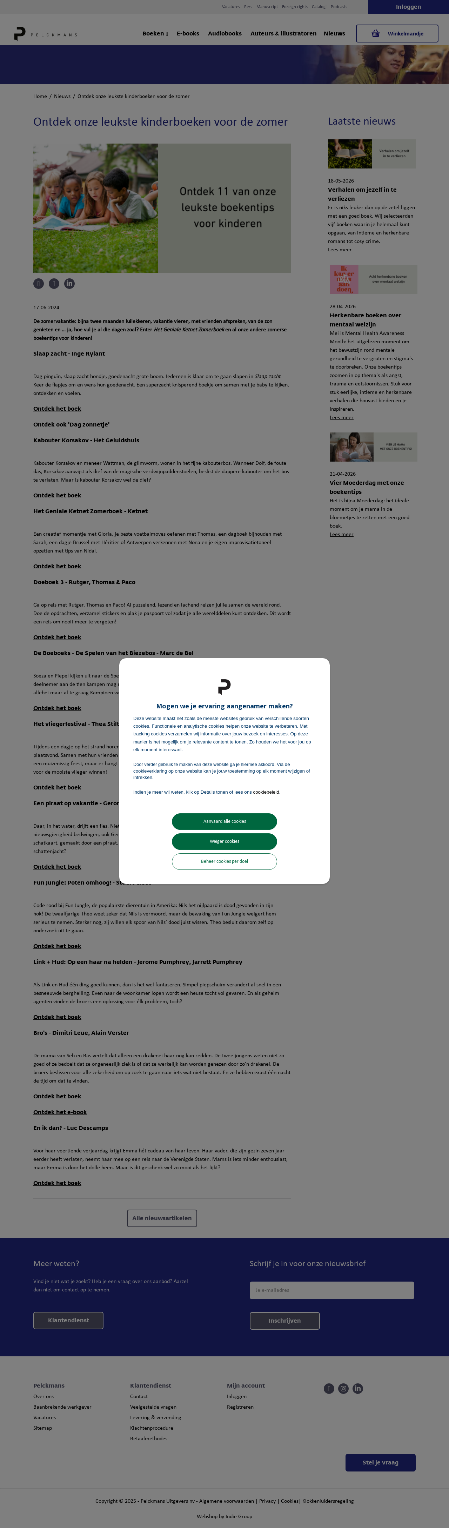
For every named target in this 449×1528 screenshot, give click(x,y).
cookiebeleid (266, 792)
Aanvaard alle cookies (224, 821)
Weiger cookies (224, 841)
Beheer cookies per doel (224, 861)
